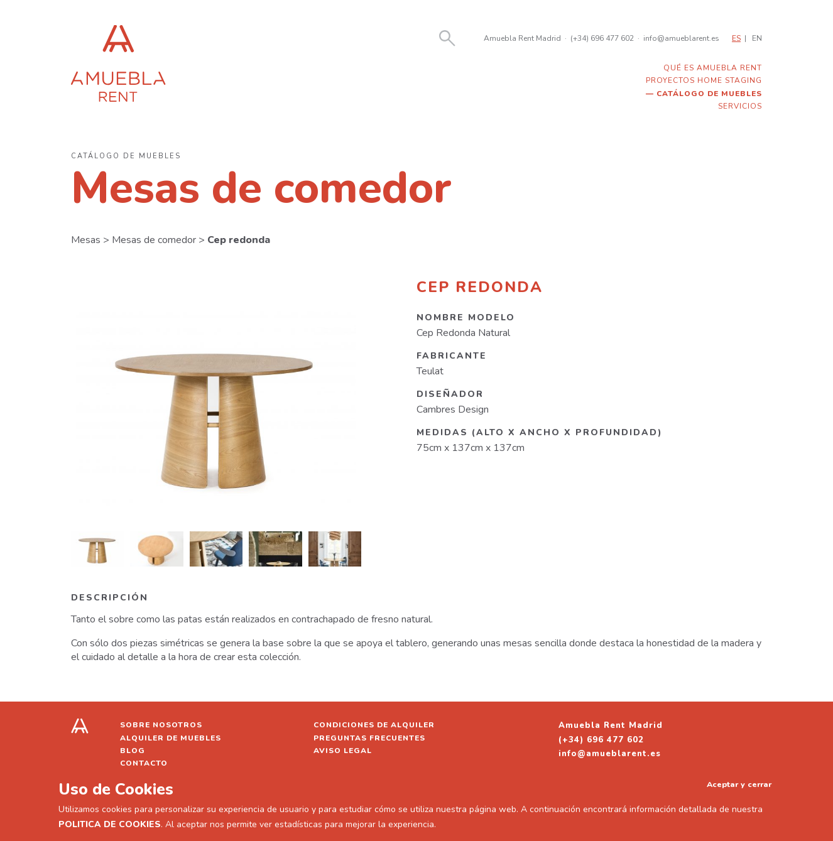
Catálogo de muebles (709, 94)
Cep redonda (238, 240)
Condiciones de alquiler (374, 725)
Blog (132, 751)
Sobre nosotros (161, 725)
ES (736, 38)
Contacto (144, 763)
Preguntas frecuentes (369, 738)
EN (757, 38)
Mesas (86, 240)
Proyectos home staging (704, 80)
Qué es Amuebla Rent (712, 68)
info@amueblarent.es (681, 38)
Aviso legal (342, 751)
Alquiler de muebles (170, 738)
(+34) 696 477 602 (602, 38)
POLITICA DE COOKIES (109, 824)
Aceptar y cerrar (739, 784)
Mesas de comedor (154, 240)
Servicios (740, 106)
